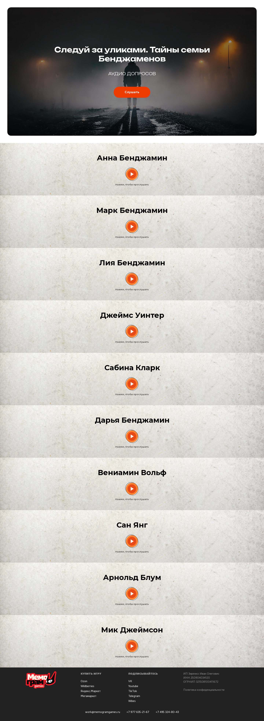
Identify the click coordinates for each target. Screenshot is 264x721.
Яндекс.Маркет (91, 691)
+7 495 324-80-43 (167, 712)
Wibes (132, 701)
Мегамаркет (88, 696)
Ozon (84, 681)
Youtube (133, 686)
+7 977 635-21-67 (137, 712)
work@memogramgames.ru (102, 712)
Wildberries (87, 686)
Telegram (134, 696)
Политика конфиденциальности (203, 689)
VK (130, 681)
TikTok (132, 691)
